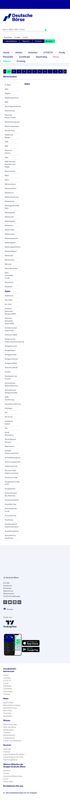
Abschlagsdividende (13, 106)
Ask (6, 428)
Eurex (5, 779)
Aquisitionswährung (13, 404)
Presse (6, 773)
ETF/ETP (48, 52)
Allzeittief (8, 286)
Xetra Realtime (11, 41)
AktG (7, 175)
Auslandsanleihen (12, 500)
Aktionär (8, 264)
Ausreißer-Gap (10, 504)
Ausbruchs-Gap (11, 477)
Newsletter (8, 37)
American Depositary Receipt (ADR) (10, 311)
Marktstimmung (10, 708)
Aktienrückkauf (11, 251)
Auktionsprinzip (11, 466)
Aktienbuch (9, 193)
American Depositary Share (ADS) (9, 321)
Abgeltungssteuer (12, 98)
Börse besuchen (10, 724)
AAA (6, 89)
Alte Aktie (8, 300)
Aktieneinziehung (11, 197)
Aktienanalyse (10, 184)
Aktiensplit (9, 255)
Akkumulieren (10, 171)
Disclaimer (7, 588)
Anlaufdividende (11, 367)
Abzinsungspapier (12, 126)
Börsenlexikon (9, 735)
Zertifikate (24, 56)
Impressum (7, 585)
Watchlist (26, 41)
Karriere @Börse (10, 759)
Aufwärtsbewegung (12, 457)
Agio (6, 157)
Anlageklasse (10, 350)
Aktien (18, 52)
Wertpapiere (8, 730)
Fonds (62, 52)
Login (48, 41)
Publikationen (9, 738)
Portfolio (38, 41)
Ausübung (9, 520)
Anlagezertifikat (11, 363)
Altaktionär (9, 296)
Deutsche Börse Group (12, 776)
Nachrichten (8, 702)
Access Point (10, 130)
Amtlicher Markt (11, 335)
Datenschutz (8, 591)
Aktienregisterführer (12, 247)
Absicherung (10, 110)
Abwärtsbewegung (12, 122)
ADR (6, 142)
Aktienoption (10, 234)
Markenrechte (8, 593)
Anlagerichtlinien (11, 359)
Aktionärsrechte (11, 268)
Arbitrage (8, 408)
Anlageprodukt (10, 354)
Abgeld (7, 93)
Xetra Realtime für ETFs (13, 757)
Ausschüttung (10, 515)
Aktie (7, 180)
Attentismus (9, 446)
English (25, 37)
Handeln (6, 732)
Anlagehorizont (11, 346)
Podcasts (7, 713)
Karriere (6, 770)
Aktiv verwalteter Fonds (9, 275)
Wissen (7, 61)
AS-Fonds (9, 417)
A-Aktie (8, 85)
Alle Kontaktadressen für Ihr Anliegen (20, 793)
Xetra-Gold (8, 781)
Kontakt (17, 37)
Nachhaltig (41, 56)
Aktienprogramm (11, 238)
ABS (6, 102)
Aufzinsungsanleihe (12, 462)
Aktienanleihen (10, 188)
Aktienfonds (9, 201)
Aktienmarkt (9, 230)
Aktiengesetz (10, 212)
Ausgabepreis (10, 489)
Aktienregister (10, 242)
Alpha (7, 291)
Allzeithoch (9, 282)
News (56, 56)
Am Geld (8, 304)
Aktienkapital (10, 221)
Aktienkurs (9, 225)
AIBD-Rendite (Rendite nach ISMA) (10, 164)
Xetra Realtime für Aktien (14, 754)
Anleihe (8, 372)
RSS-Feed (7, 710)
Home (6, 52)
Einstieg (21, 61)
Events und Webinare (12, 740)
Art (6, 412)
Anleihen (33, 52)
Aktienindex (9, 217)
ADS (6, 146)
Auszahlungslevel (12, 531)
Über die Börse (9, 727)
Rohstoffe (8, 56)
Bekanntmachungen (11, 705)
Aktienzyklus (10, 260)
